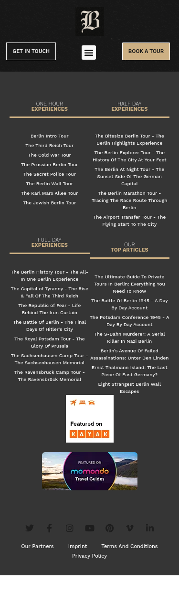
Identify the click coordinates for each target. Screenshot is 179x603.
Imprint (77, 574)
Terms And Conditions (129, 574)
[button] (89, 52)
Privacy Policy (89, 584)
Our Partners (37, 574)
